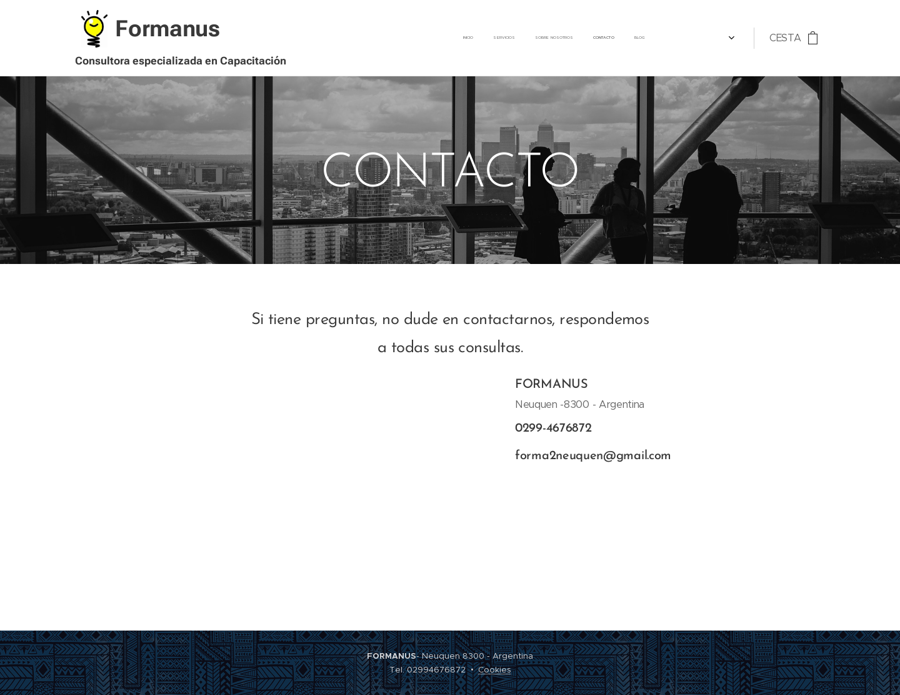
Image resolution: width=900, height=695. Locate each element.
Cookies (494, 669)
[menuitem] (554, 38)
